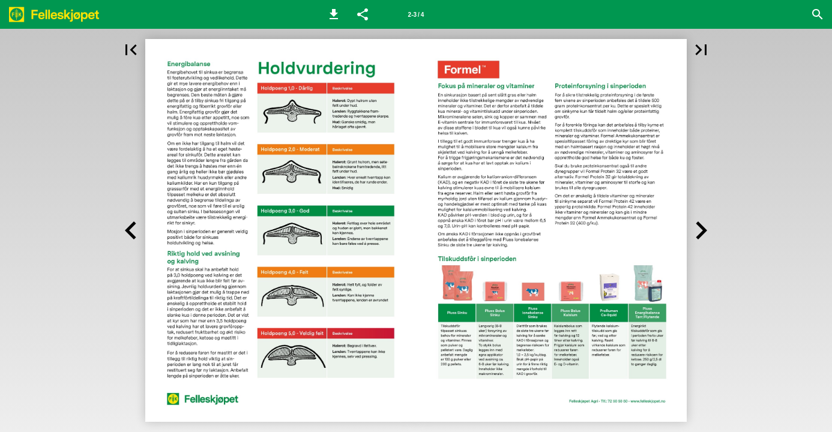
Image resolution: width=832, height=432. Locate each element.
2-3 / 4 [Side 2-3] (416, 14)
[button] (333, 14)
